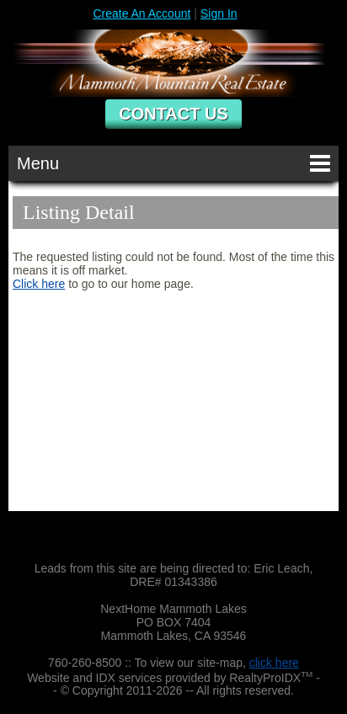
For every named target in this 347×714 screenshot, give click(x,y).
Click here (39, 283)
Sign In (219, 13)
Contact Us (173, 113)
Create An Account (141, 13)
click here (274, 662)
